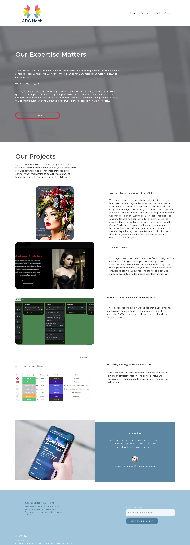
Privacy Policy (21, 541)
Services (145, 13)
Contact (168, 13)
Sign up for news (135, 510)
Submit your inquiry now (142, 524)
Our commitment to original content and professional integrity (43, 544)
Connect (37, 116)
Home (133, 13)
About (157, 13)
